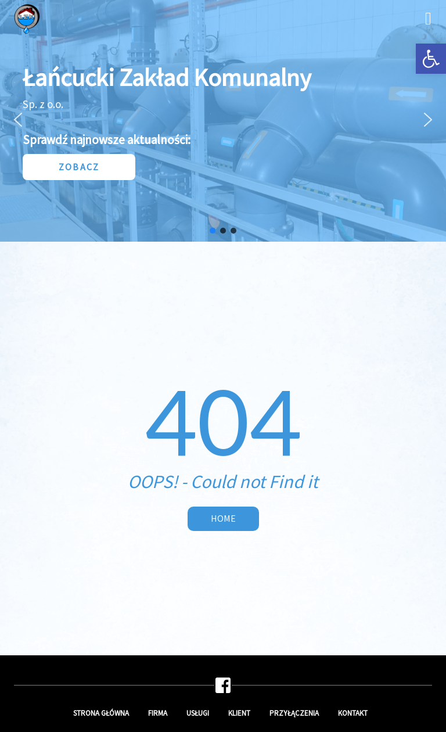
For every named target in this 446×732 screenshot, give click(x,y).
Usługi (197, 713)
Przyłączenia (294, 713)
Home (223, 518)
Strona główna (101, 713)
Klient (239, 713)
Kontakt (353, 713)
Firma (157, 713)
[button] (431, 59)
